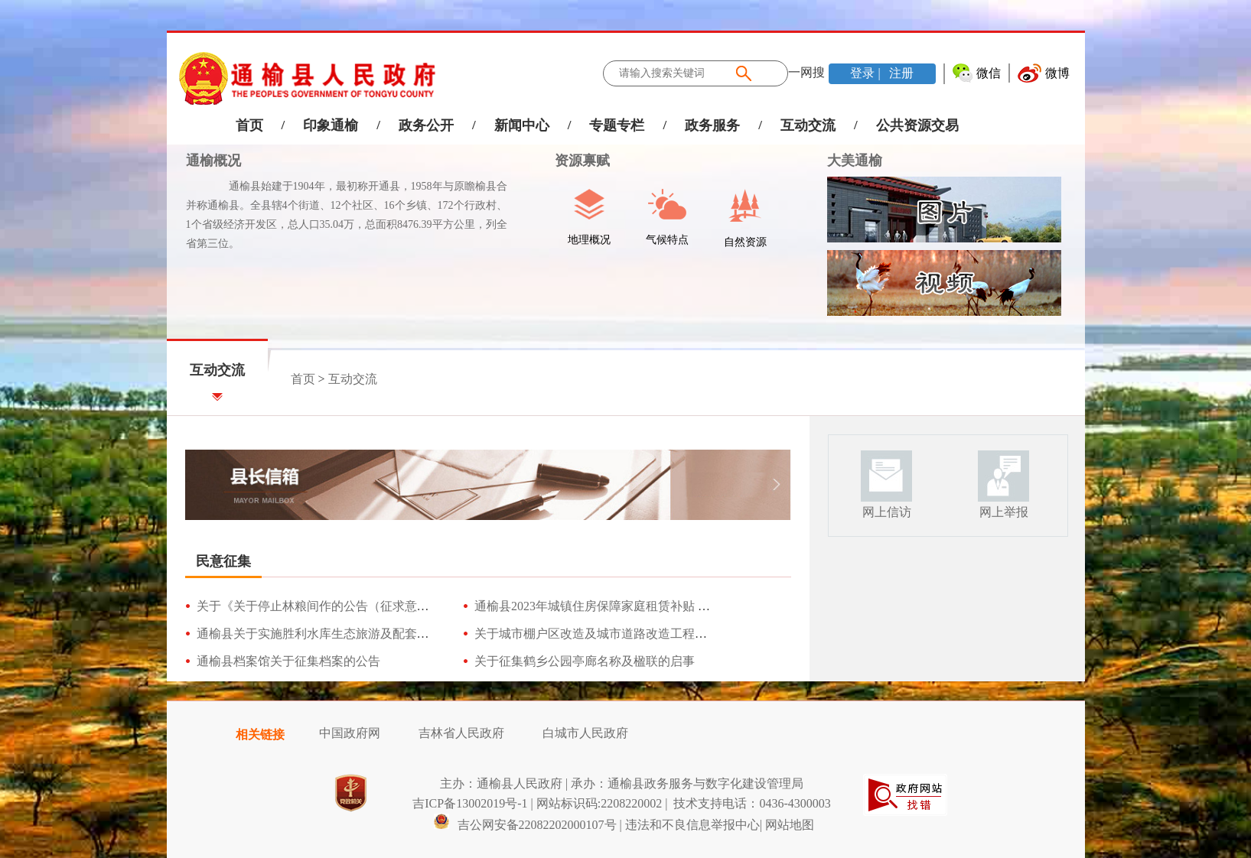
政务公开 (426, 125)
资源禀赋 (574, 160)
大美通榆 (854, 160)
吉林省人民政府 (461, 732)
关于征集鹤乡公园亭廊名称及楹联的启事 (584, 661)
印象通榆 (330, 125)
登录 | (866, 73)
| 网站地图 (787, 824)
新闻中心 (521, 125)
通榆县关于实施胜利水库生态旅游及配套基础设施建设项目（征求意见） (392, 633)
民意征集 (223, 561)
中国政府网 (349, 732)
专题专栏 (616, 125)
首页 (249, 125)
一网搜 (806, 72)
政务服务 (712, 125)
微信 (988, 73)
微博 (1057, 73)
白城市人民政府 (585, 732)
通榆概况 (213, 160)
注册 (900, 73)
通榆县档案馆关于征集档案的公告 (288, 661)
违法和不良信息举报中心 (692, 824)
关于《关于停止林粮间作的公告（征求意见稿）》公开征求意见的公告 (386, 606)
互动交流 (808, 125)
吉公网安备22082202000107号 (525, 824)
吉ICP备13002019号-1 (469, 803)
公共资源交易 (917, 125)
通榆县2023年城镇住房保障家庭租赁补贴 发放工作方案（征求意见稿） (665, 606)
